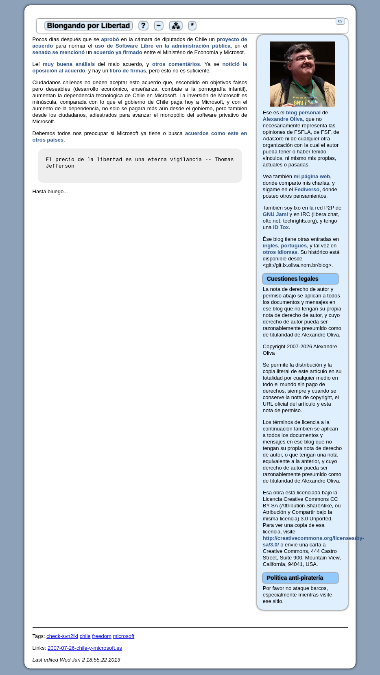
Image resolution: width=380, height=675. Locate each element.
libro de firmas (128, 71)
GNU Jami (275, 214)
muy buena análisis (69, 64)
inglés (270, 245)
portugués (294, 245)
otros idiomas (280, 252)
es (340, 21)
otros (159, 64)
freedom (101, 636)
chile (85, 636)
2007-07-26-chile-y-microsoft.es (85, 648)
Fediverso (307, 189)
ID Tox (281, 227)
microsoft (124, 636)
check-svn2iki (62, 636)
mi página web (312, 176)
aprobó (110, 39)
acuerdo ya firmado (118, 52)
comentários (184, 64)
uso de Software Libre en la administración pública (163, 46)
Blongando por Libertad (88, 26)
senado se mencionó (59, 52)
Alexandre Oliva (283, 119)
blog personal (303, 112)
